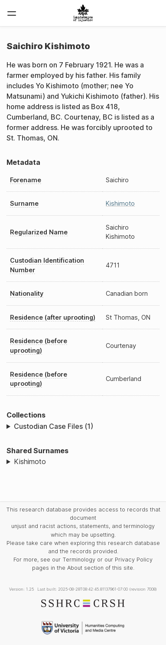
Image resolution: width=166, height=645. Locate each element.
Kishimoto (120, 203)
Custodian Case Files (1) (53, 426)
